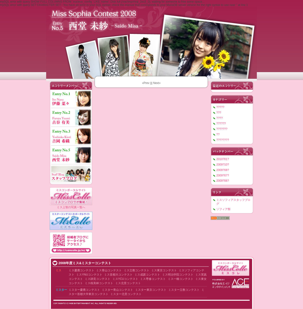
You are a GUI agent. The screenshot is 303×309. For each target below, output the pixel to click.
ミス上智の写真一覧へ (71, 207)
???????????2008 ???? (151, 42)
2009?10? (222, 164)
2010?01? (222, 159)
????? (220, 107)
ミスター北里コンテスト (126, 294)
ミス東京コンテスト (164, 270)
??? (218, 112)
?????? (221, 123)
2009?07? (222, 175)
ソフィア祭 (223, 209)
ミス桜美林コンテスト (99, 283)
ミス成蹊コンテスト (147, 274)
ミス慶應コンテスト (81, 270)
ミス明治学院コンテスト (177, 274)
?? (217, 134)
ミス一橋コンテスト (180, 279)
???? (219, 118)
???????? (222, 140)
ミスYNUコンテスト (89, 274)
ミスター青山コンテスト (117, 289)
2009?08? (222, 170)
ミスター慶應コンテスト (84, 289)
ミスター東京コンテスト (150, 289)
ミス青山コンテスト (109, 270)
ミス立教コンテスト (136, 270)
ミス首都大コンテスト (118, 274)
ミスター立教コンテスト (184, 289)
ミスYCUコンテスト (125, 279)
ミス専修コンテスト (153, 279)
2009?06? (222, 180)
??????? (221, 129)
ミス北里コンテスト (128, 283)
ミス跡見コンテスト (97, 279)
